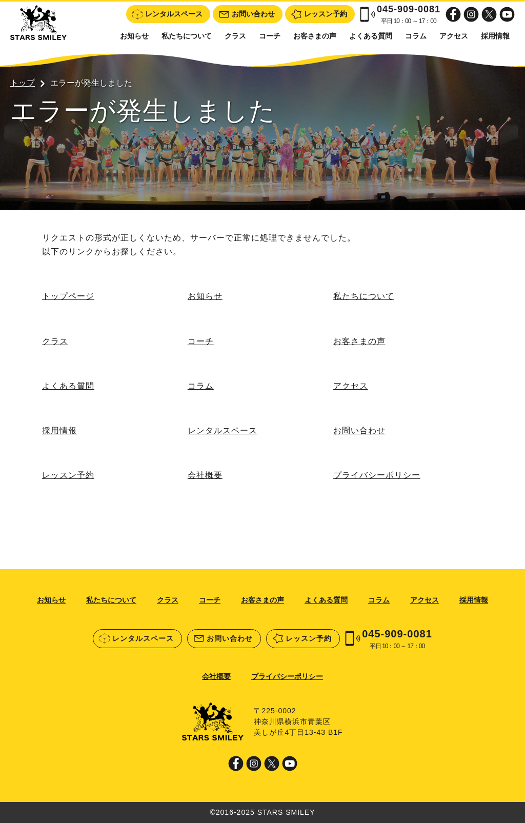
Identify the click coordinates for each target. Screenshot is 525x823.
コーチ (269, 36)
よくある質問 (370, 36)
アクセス (453, 36)
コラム (416, 36)
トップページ (68, 296)
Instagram (471, 14)
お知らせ (134, 36)
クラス (235, 36)
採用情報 (495, 36)
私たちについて (186, 36)
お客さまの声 (314, 36)
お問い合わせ (359, 430)
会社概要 (205, 475)
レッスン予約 (68, 475)
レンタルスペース (222, 430)
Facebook (453, 14)
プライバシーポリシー (376, 475)
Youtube (507, 14)
